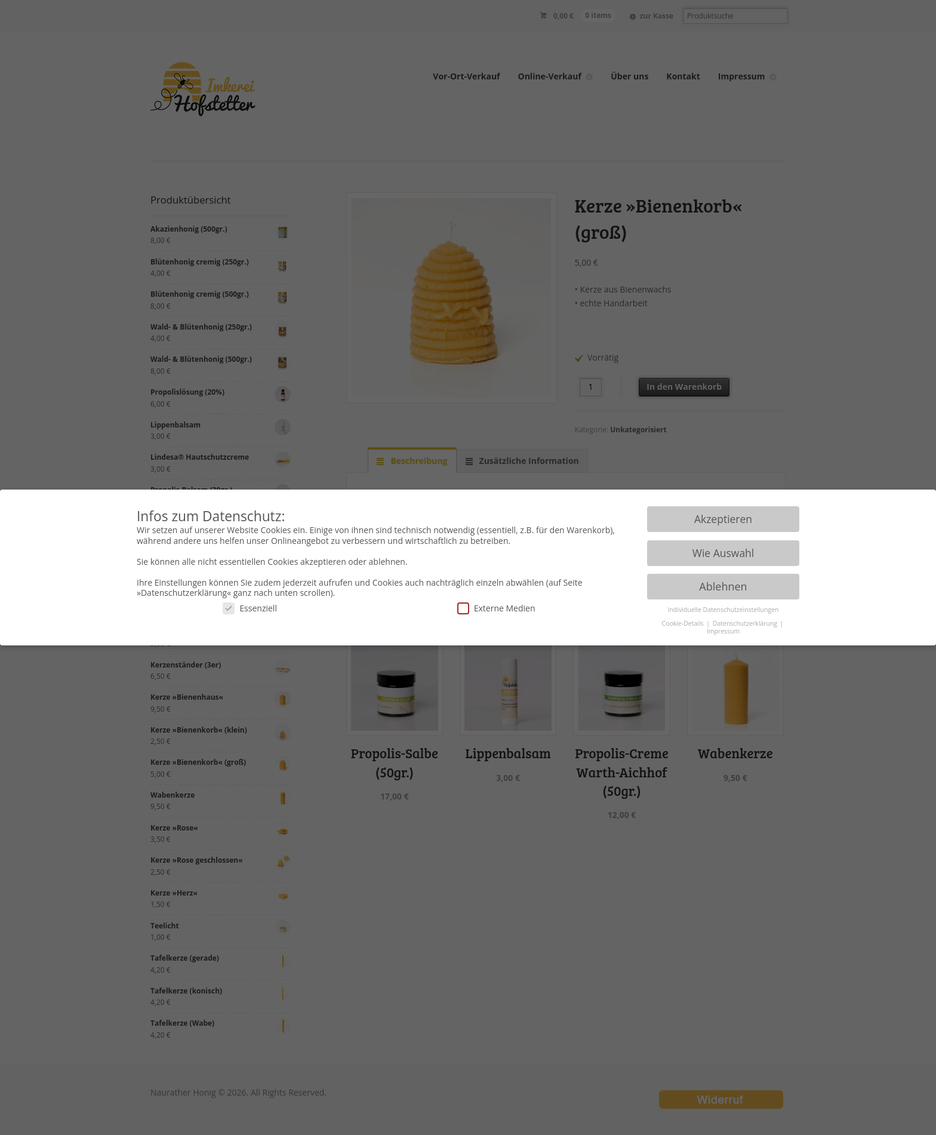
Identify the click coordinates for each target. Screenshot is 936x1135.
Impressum (723, 631)
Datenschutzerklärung (746, 623)
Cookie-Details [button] (683, 623)
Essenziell (250, 608)
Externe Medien (496, 608)
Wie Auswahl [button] (723, 553)
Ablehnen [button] (723, 586)
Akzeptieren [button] (723, 519)
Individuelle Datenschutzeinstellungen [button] (723, 609)
